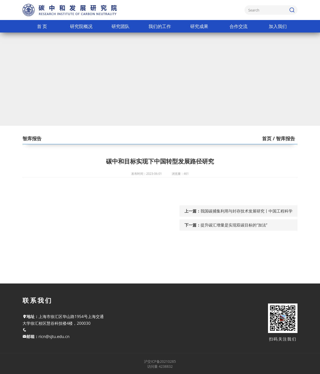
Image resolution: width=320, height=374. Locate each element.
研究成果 (199, 26)
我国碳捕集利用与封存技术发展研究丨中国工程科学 (246, 211)
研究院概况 (81, 26)
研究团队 (121, 26)
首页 (267, 138)
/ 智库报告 (283, 138)
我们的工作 (159, 26)
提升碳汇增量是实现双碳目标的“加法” (233, 225)
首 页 (42, 26)
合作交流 (239, 26)
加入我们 (278, 26)
